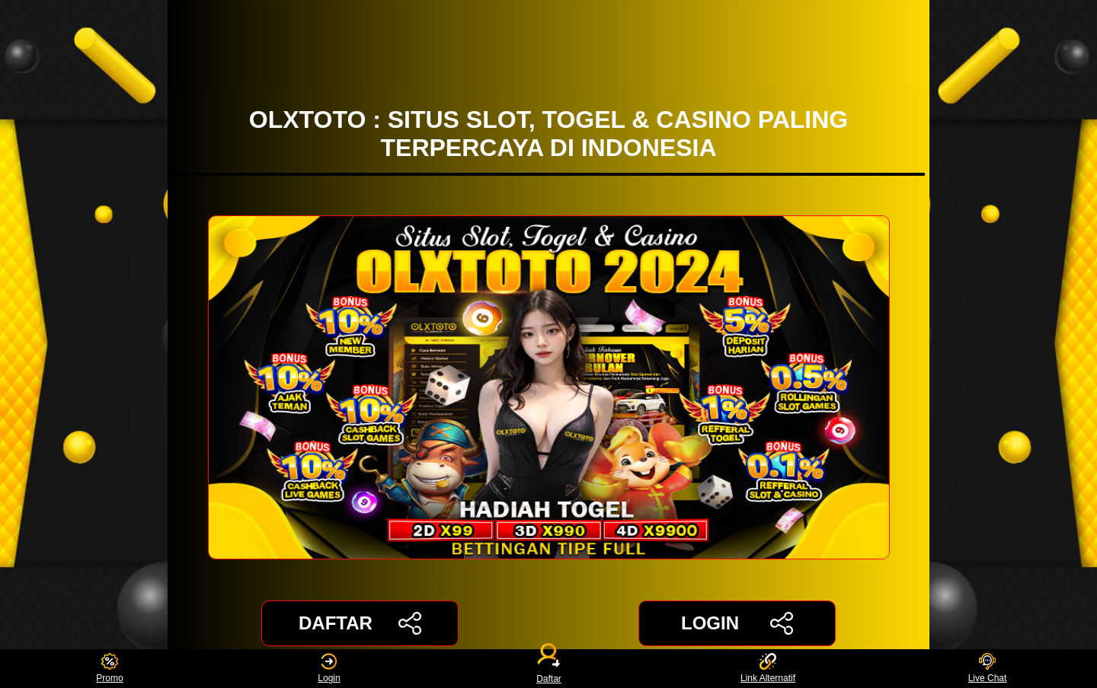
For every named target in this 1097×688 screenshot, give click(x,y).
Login (329, 668)
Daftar (548, 668)
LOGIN (737, 623)
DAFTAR (360, 623)
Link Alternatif (767, 668)
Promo (109, 668)
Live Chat (987, 668)
